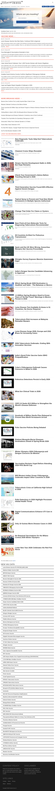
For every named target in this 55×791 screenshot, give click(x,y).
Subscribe (52, 6)
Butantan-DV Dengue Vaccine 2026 (12, 584)
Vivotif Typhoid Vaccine (9, 676)
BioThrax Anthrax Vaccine (9, 745)
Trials (43, 6)
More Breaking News (10, 98)
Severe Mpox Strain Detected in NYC (10, 124)
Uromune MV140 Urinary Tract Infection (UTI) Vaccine (16, 596)
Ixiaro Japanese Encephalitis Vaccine (12, 650)
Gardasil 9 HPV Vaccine (9, 728)
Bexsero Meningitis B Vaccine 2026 (12, 578)
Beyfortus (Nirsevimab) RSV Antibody (12, 696)
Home (2, 6)
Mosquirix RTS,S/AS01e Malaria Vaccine (13, 688)
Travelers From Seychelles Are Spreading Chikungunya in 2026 (17, 118)
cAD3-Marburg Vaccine (9, 668)
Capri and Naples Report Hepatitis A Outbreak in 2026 (16, 85)
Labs (47, 6)
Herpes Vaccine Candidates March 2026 (13, 601)
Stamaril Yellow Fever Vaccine (10, 665)
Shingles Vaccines (7, 645)
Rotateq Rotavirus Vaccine (10, 740)
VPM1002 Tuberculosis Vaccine (11, 682)
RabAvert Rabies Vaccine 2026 (11, 570)
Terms (9, 781)
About (4, 783)
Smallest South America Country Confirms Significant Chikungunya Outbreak (23, 74)
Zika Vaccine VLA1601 (8, 671)
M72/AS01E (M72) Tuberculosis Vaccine (13, 685)
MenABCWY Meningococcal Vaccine (12, 731)
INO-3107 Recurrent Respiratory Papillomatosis (15, 694)
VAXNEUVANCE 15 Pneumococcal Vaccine (14, 722)
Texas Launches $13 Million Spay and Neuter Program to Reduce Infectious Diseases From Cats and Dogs (27, 108)
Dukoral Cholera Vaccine (9, 699)
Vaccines (28, 6)
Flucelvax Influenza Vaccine (10, 719)
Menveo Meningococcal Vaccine (11, 622)
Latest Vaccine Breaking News (11, 134)
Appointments (7, 6)
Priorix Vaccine (7, 673)
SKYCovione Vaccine (8, 633)
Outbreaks (22, 6)
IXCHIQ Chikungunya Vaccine (10, 624)
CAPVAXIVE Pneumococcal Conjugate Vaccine (15, 737)
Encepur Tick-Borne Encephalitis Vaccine (13, 627)
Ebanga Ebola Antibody (9, 702)
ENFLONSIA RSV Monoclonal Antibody (13, 714)
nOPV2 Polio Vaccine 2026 (10, 604)
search (13, 560)
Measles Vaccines (7, 751)
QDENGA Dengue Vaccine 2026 (11, 593)
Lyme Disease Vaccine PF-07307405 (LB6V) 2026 (15, 567)
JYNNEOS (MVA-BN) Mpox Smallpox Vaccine (14, 599)
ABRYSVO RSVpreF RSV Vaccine (11, 734)
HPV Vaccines (6, 653)
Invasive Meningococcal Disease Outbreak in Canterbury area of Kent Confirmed (21, 115)
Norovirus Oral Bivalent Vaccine (11, 754)
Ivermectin (5, 691)
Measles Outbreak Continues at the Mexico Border (14, 104)
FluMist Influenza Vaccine (9, 619)
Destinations (14, 6)
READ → (8, 46)
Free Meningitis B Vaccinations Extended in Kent (15, 52)
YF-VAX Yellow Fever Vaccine (10, 642)
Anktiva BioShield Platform (10, 607)
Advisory (9, 783)
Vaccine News (7, 36)
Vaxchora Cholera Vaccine (9, 639)
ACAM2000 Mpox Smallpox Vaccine (12, 705)
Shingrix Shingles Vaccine (9, 613)
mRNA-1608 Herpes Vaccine (10, 662)
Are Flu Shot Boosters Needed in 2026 (11, 130)
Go (27, 22)
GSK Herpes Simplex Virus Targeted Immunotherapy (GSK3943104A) (20, 656)
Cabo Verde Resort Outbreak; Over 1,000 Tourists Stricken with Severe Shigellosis (25, 63)
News (18, 6)
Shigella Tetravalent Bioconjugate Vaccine (14, 636)
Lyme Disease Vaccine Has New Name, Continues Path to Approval (20, 41)
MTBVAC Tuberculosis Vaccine (11, 679)
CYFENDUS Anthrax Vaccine (10, 743)
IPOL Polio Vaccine (8, 708)
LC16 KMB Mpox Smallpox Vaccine (12, 659)
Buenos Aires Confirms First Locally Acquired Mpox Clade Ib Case (18, 101)
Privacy (13, 781)
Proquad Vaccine (7, 725)
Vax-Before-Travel (13, 2)
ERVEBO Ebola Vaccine (9, 648)
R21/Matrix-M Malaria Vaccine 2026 (12, 590)
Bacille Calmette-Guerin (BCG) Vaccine (13, 610)
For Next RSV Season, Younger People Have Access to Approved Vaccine (20, 127)
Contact (4, 781)
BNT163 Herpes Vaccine (9, 573)
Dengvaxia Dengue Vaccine (10, 630)
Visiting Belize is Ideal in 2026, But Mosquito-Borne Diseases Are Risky (19, 112)
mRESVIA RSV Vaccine (9, 748)
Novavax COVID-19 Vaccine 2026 (11, 581)
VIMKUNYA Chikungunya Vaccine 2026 (13, 587)
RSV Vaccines (6, 711)
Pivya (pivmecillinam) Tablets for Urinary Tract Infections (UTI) (19, 717)
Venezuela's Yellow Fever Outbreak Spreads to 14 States (15, 121)
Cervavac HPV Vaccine (9, 616)
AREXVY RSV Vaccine (8, 576)
